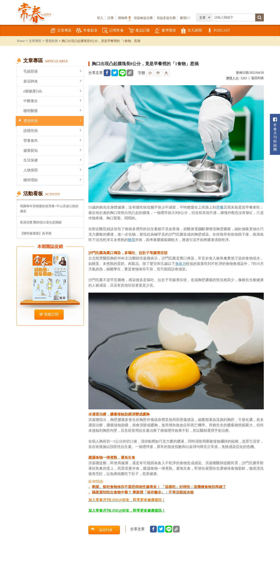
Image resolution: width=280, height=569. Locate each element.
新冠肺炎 (52, 81)
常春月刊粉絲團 (275, 134)
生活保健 (52, 160)
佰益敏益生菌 (143, 18)
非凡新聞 (191, 31)
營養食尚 (52, 140)
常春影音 (87, 31)
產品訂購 (139, 31)
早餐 (220, 207)
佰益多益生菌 (166, 18)
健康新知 (52, 150)
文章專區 (61, 31)
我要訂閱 (49, 314)
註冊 (111, 18)
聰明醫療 (52, 110)
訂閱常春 (113, 31)
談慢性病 (52, 130)
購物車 (124, 17)
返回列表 (257, 78)
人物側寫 (52, 170)
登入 (100, 18)
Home (21, 41)
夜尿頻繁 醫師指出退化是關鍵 (41, 222)
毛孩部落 (52, 71)
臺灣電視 (165, 31)
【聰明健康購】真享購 (36, 233)
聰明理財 (52, 180)
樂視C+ (185, 18)
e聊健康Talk (52, 91)
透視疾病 (51, 41)
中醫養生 (52, 101)
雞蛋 (131, 240)
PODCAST (218, 31)
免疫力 (180, 264)
